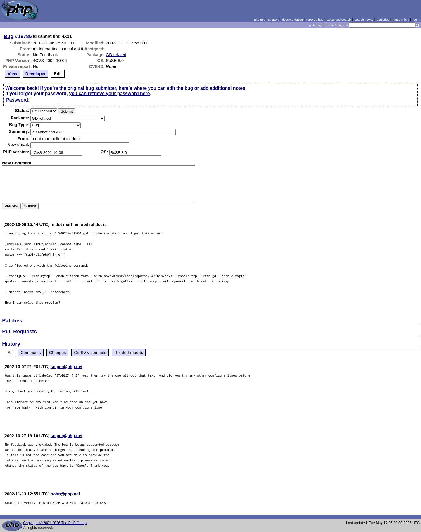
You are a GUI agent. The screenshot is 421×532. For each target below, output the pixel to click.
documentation (292, 19)
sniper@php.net (66, 366)
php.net (259, 19)
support (273, 19)
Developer (35, 73)
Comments (30, 352)
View (12, 73)
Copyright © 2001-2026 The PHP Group (55, 523)
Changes (57, 352)
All (10, 352)
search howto (363, 19)
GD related (116, 54)
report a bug (314, 19)
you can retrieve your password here (109, 93)
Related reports (128, 352)
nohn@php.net (65, 494)
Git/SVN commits (90, 352)
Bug (9, 36)
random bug (400, 19)
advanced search (339, 19)
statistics (383, 19)
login (416, 19)
